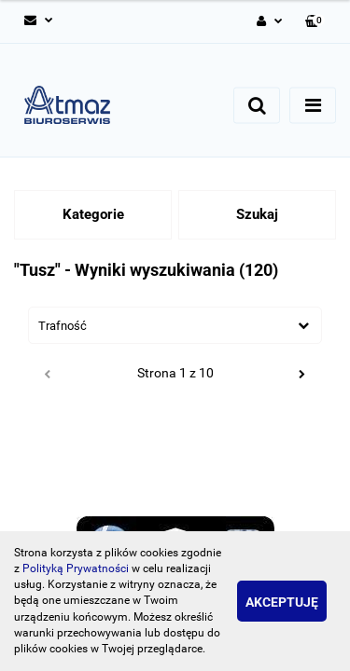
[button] (315, 22)
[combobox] (175, 325)
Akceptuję (281, 602)
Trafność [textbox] (62, 326)
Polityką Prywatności (75, 568)
